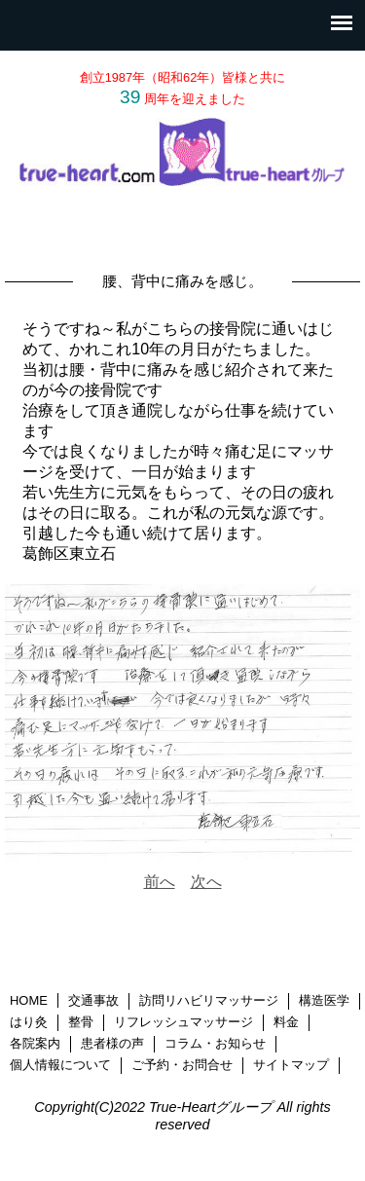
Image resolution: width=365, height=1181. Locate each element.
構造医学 (324, 1000)
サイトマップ (291, 1064)
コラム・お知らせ (215, 1043)
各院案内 (35, 1043)
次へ (206, 881)
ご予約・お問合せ (182, 1064)
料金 (286, 1022)
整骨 (80, 1022)
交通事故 (93, 1000)
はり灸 (29, 1022)
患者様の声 (112, 1043)
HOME (29, 1000)
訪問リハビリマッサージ (208, 1000)
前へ (159, 881)
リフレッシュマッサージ (183, 1022)
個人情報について (60, 1064)
